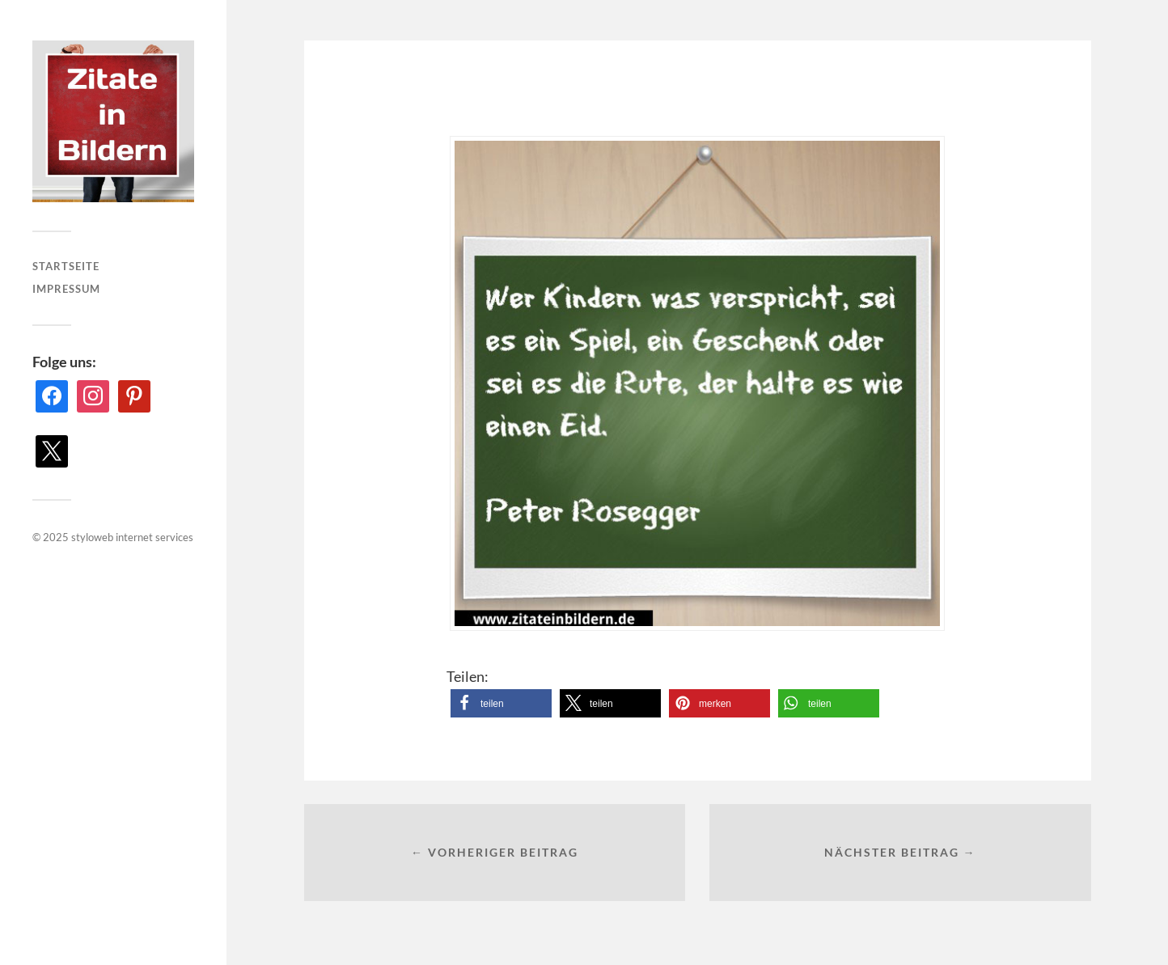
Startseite (65, 266)
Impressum (66, 288)
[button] (501, 703)
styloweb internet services (132, 537)
